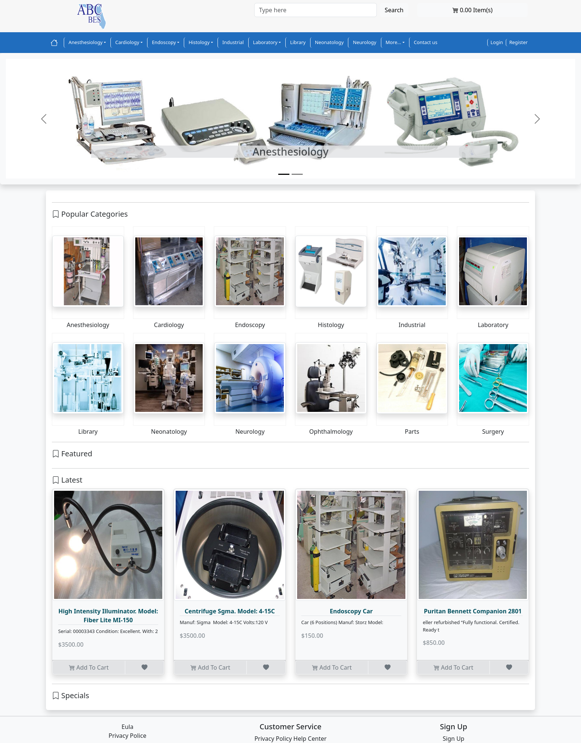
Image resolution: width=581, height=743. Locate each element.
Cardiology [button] (127, 42)
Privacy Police (127, 736)
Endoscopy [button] (164, 42)
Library (298, 42)
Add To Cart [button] (89, 667)
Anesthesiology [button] (86, 42)
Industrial (233, 42)
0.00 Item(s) (472, 10)
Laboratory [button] (265, 42)
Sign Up (453, 738)
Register (518, 42)
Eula (127, 727)
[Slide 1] (283, 174)
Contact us (426, 42)
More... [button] (393, 42)
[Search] (315, 10)
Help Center (309, 738)
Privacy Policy (273, 738)
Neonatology (329, 42)
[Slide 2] (297, 174)
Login (497, 42)
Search (394, 10)
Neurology (364, 42)
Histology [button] (199, 42)
